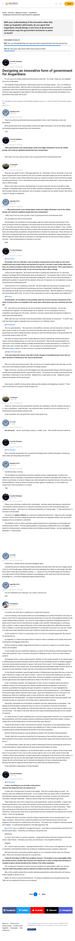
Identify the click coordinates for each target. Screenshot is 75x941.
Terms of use (14, 923)
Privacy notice (7, 926)
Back (31, 894)
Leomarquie (10, 259)
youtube (39, 910)
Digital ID (5, 928)
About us (5, 923)
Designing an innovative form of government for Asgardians (21, 15)
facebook (10, 910)
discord (52, 910)
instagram (67, 910)
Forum (4, 12)
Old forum (11, 12)
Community (14, 928)
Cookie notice (18, 926)
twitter (24, 910)
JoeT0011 (9, 828)
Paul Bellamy (14, 604)
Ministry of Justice (21, 12)
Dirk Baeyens (10, 325)
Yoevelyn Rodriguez (16, 61)
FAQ (21, 928)
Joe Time (13, 422)
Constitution (32, 12)
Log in (69, 4)
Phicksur (9, 296)
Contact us (6, 930)
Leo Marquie (13, 164)
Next (43, 894)
